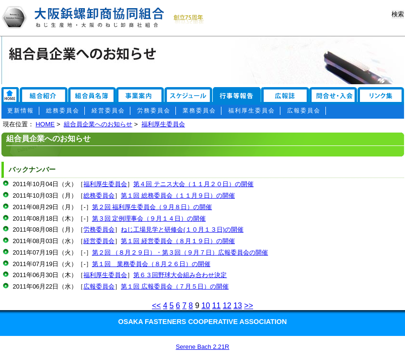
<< (156, 305)
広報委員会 (304, 110)
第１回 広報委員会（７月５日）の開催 (175, 286)
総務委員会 (63, 110)
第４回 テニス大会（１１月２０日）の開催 (193, 184)
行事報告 (237, 96)
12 (227, 305)
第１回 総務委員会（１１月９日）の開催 (178, 195)
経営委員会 (108, 110)
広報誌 (288, 96)
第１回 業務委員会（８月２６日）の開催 (151, 264)
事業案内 (140, 96)
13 (237, 305)
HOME (45, 124)
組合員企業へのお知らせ (98, 124)
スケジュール (188, 96)
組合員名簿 (92, 96)
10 (205, 305)
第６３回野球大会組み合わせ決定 (180, 275)
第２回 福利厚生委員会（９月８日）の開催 (152, 207)
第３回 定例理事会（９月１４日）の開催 (149, 218)
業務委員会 (199, 110)
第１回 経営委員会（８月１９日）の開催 (178, 241)
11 (216, 305)
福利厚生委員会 (251, 110)
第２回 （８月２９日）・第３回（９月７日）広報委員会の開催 (180, 252)
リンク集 (10, 96)
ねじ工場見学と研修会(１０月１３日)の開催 (182, 229)
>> (248, 305)
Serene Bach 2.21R (203, 346)
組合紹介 (44, 96)
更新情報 (20, 110)
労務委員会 (154, 110)
